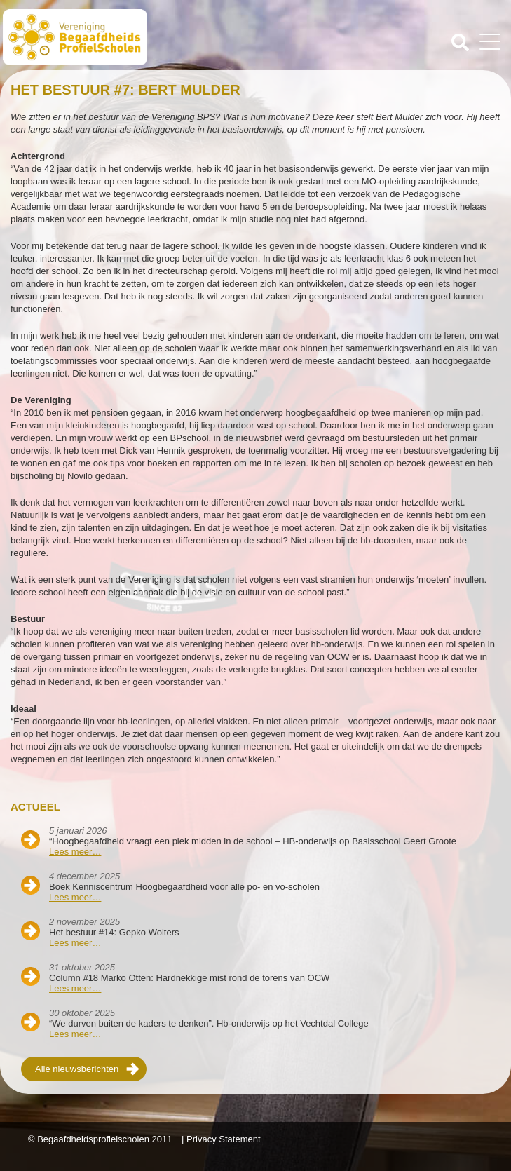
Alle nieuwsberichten (76, 1069)
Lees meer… (75, 851)
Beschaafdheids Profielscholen (131, 37)
